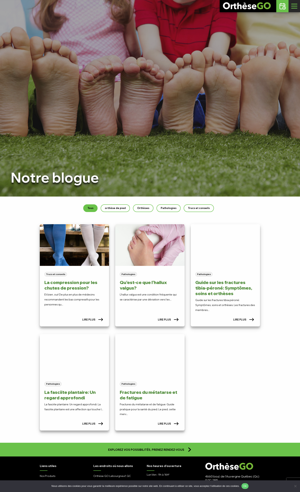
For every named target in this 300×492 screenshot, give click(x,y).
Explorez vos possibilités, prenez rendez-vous (150, 449)
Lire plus (92, 319)
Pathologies (168, 208)
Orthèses (143, 208)
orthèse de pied (115, 208)
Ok (245, 486)
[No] (295, 486)
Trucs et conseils (199, 208)
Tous (90, 208)
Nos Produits (47, 475)
